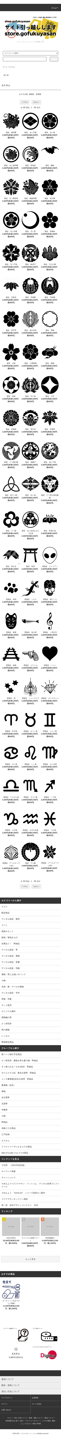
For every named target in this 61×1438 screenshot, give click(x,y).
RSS (34, 1424)
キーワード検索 (8, 1171)
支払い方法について (20, 1418)
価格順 (31, 94)
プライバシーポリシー (32, 1421)
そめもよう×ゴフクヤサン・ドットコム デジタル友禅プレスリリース (30, 1185)
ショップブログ (25, 1424)
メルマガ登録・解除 (48, 1421)
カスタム (12, 67)
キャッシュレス (8, 1177)
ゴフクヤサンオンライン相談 (14, 1199)
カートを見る (36, 1404)
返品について (49, 1418)
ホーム (5, 67)
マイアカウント (7, 1398)
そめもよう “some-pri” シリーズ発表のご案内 (23, 1193)
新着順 (38, 94)
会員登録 (35, 1398)
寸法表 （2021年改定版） (13, 1165)
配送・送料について (35, 1418)
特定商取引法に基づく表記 (14, 1421)
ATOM (39, 1424)
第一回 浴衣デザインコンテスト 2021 (19, 1205)
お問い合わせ (6, 1410)
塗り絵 (6, 75)
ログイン (4, 1404)
